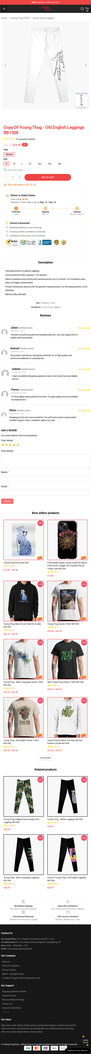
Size (5, 159)
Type (5, 149)
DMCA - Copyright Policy (13, 974)
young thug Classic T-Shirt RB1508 (63, 624)
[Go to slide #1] (38, 115)
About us (6, 961)
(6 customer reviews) (25, 139)
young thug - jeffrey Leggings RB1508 (65, 819)
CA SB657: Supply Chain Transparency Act (21, 978)
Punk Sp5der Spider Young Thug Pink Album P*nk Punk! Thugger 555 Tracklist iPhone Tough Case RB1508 (67, 566)
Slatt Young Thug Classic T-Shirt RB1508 (65, 682)
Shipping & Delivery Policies (14, 991)
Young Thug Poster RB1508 (16, 563)
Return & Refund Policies (13, 1000)
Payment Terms (9, 995)
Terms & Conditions (11, 966)
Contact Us (7, 1004)
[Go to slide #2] (53, 115)
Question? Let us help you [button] (77, 1050)
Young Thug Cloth (20, 18)
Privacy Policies (9, 970)
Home (4, 18)
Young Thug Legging (43, 18)
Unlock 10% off (85, 1041)
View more (45, 758)
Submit (7, 501)
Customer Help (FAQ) (11, 1008)
